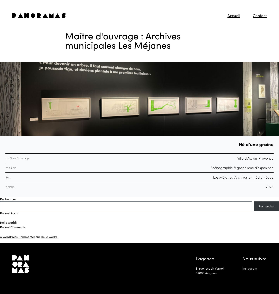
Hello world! (8, 222)
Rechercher (8, 199)
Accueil (233, 15)
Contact (260, 15)
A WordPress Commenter (17, 237)
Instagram (249, 268)
